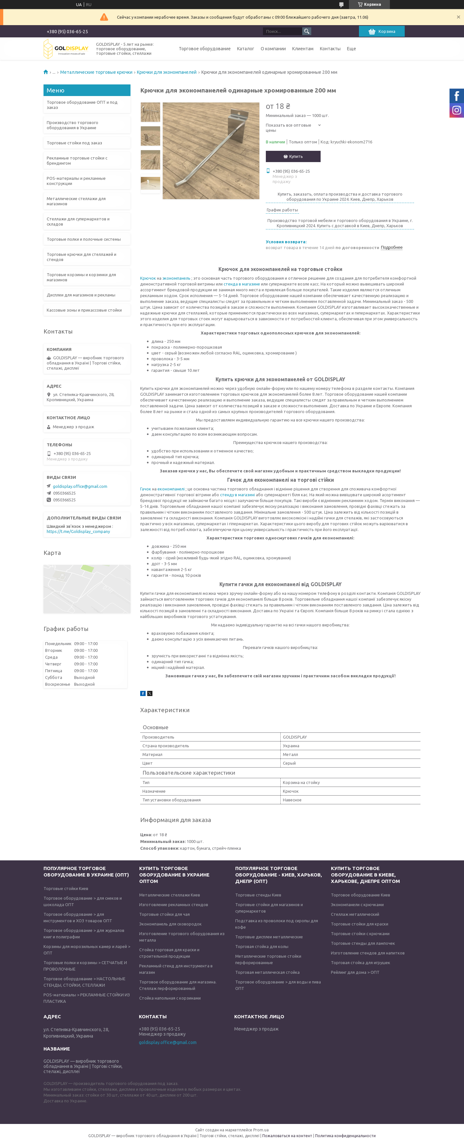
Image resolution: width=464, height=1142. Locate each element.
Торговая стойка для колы (261, 946)
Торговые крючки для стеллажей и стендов (81, 257)
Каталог (245, 48)
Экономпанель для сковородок (170, 924)
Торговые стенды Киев (258, 895)
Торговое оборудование (205, 48)
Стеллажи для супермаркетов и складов (78, 221)
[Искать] (306, 31)
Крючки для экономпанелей (167, 72)
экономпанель (175, 278)
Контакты (330, 48)
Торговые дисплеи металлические (269, 936)
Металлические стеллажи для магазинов (76, 201)
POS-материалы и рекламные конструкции (76, 181)
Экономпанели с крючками (357, 904)
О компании (273, 48)
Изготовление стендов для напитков (368, 953)
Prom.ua (261, 1130)
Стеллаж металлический (355, 914)
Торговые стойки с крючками (360, 933)
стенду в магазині (238, 494)
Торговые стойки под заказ (74, 142)
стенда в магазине (242, 284)
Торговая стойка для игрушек (360, 962)
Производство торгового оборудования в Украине (72, 125)
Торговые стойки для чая (164, 914)
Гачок (146, 489)
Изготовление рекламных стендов (173, 904)
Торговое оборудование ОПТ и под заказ (82, 105)
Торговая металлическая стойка (267, 972)
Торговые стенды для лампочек (363, 943)
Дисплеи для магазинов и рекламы (81, 295)
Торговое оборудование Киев (360, 895)
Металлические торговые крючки (96, 72)
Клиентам (303, 48)
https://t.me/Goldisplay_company (78, 531)
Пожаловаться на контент (287, 1136)
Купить (296, 156)
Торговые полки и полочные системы (84, 239)
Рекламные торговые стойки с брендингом (77, 160)
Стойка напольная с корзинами (170, 998)
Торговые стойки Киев (66, 888)
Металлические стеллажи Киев (169, 895)
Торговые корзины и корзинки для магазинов (81, 277)
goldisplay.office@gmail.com (80, 486)
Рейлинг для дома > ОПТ (355, 972)
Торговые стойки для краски (359, 924)
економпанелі (172, 489)
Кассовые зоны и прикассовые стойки (84, 310)
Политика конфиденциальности (345, 1136)
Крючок (148, 278)
